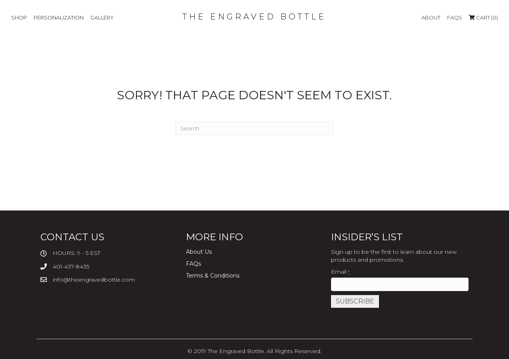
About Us (199, 251)
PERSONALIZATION (59, 17)
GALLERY (102, 17)
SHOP (19, 17)
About (430, 17)
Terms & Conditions (212, 275)
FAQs (454, 17)
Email (340, 271)
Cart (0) (483, 17)
